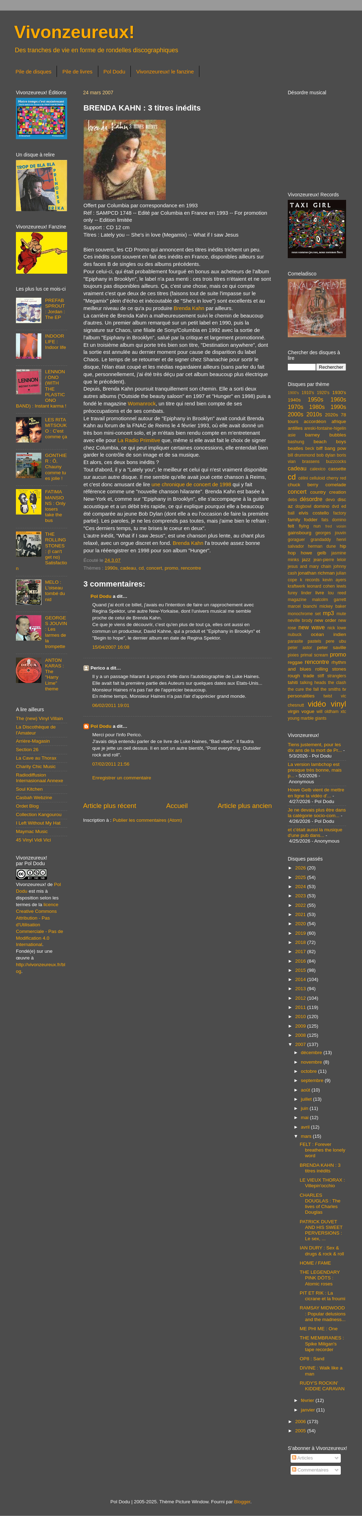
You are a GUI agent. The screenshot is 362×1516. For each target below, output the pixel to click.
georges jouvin (330, 532)
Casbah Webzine (34, 797)
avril (306, 1127)
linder (306, 592)
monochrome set (304, 613)
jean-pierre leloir (330, 559)
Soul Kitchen (29, 789)
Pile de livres (77, 72)
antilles (295, 428)
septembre (313, 1080)
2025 (301, 877)
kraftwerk (296, 586)
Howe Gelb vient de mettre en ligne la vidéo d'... (316, 792)
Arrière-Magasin (33, 741)
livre (319, 592)
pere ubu (336, 641)
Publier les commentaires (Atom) (147, 820)
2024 (301, 886)
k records (310, 579)
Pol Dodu (114, 72)
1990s (111, 568)
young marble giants (307, 718)
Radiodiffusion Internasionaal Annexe (39, 777)
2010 (301, 1016)
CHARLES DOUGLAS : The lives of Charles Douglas (320, 1204)
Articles (302, 1458)
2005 (301, 1430)
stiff (320, 675)
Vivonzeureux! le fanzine (165, 72)
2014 (301, 979)
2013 (301, 988)
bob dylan (325, 455)
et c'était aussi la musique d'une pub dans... (315, 832)
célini (303, 478)
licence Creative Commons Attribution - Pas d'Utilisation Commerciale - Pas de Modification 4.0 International (39, 924)
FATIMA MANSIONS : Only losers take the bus (55, 506)
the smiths (331, 689)
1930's (339, 392)
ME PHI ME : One (319, 1328)
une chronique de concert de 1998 (191, 484)
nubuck (295, 634)
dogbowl (303, 506)
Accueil (177, 805)
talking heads (313, 682)
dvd (335, 506)
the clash (337, 682)
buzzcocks (336, 461)
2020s (331, 414)
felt (291, 526)
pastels (314, 641)
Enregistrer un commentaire (121, 777)
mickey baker (333, 606)
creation (337, 492)
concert (154, 568)
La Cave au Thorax (36, 758)
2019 (301, 933)
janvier (308, 1410)
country (318, 492)
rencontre (191, 568)
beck (309, 448)
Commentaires (310, 1470)
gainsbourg (299, 532)
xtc (343, 711)
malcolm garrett (329, 599)
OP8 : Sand (312, 1358)
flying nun (310, 526)
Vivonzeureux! (74, 32)
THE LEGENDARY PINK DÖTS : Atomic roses (320, 1278)
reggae (295, 662)
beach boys (330, 441)
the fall (312, 689)
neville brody (300, 620)
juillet (307, 1099)
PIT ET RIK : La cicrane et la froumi (322, 1295)
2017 (301, 951)
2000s (295, 414)
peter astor (300, 647)
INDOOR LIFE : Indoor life (55, 341)
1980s (317, 407)
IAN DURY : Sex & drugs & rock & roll (322, 1250)
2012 (301, 998)
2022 (301, 905)
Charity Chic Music (36, 766)
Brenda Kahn (189, 308)
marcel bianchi (302, 606)
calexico (318, 468)
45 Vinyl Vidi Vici (33, 840)
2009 (301, 1026)
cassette (337, 468)
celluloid (317, 478)
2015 (301, 970)
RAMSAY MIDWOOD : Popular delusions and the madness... (323, 1313)
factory (339, 513)
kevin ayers (334, 579)
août (306, 1090)
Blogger (242, 1501)
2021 (301, 914)
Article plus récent (109, 805)
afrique (339, 421)
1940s (294, 400)
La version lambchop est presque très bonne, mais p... (314, 770)
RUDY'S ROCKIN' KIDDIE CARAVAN (322, 1385)
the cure (296, 689)
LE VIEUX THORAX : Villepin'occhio (322, 1182)
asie (292, 435)
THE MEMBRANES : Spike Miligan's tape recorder (322, 1343)
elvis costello (314, 513)
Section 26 (27, 749)
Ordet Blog (27, 806)
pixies (293, 655)
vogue (307, 711)
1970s (295, 407)
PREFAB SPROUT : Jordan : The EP (55, 309)
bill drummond (301, 455)
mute (341, 613)
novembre (312, 1062)
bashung (296, 441)
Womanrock (142, 403)
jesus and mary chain (309, 566)
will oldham (327, 711)
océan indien (328, 634)
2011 (301, 1007)
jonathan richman (316, 573)
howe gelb (313, 552)
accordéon (315, 421)
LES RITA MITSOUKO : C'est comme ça (56, 428)
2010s (314, 414)
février (308, 1400)
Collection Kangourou (39, 814)
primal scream (314, 655)
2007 (301, 1044)
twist (327, 696)
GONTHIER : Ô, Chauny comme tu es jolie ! (56, 467)
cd (141, 568)
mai (305, 1117)
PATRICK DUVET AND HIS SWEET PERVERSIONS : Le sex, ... (321, 1230)
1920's (323, 392)
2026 (301, 867)
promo (171, 568)
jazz (306, 559)
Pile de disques (34, 72)
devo (330, 499)
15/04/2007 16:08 (110, 647)
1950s (315, 399)
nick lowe (336, 627)
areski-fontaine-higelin (325, 428)
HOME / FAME (315, 1263)
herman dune (322, 546)
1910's (308, 392)
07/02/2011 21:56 (110, 764)
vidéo (317, 704)
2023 (301, 895)
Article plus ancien (245, 805)
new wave (311, 627)
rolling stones (330, 669)
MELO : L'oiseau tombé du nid (55, 590)
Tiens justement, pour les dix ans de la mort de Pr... (315, 747)
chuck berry (303, 484)
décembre (312, 1052)
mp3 (328, 613)
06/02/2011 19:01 (110, 705)
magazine (297, 599)
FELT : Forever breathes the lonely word (322, 1150)
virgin (293, 711)
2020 (301, 923)
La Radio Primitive (139, 440)
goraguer (296, 539)
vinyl (338, 704)
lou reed (337, 592)
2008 (301, 1035)
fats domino (333, 519)
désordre (311, 499)
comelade (335, 484)
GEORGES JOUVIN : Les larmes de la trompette (56, 632)
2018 (301, 942)
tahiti (293, 682)
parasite (295, 641)
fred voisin (335, 526)
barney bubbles (325, 435)
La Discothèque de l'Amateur (36, 729)
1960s (338, 399)
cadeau (128, 568)
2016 (301, 961)
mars (307, 1136)
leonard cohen (321, 586)
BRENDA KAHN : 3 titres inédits (320, 1168)
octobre (309, 1071)
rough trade (301, 675)
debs (292, 499)
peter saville (331, 647)
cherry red (336, 478)
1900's (293, 393)
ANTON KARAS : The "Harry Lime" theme (54, 674)
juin (305, 1108)
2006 (301, 1421)
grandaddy (321, 539)
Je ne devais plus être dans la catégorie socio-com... (317, 812)
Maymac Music (32, 831)
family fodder (302, 519)
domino (321, 506)
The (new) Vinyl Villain (39, 718)
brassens (311, 461)
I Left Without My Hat (38, 823)
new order (325, 620)
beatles (295, 448)
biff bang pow (331, 448)
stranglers (336, 675)
